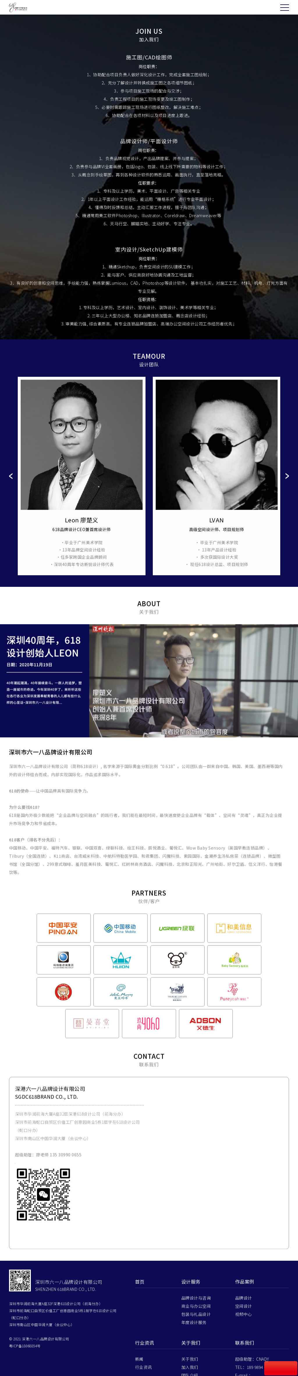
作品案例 (244, 1262)
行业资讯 (144, 1323)
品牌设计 (243, 1279)
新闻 (139, 1340)
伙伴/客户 (190, 1364)
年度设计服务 (194, 1303)
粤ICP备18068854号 (25, 1326)
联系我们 (189, 1372)
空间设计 (243, 1287)
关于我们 (191, 1323)
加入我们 (189, 1348)
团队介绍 (189, 1356)
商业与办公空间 (196, 1287)
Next (287, 489)
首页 (140, 1262)
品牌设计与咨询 (196, 1279)
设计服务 (191, 1262)
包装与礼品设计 (196, 1295)
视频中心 (243, 1295)
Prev (11, 489)
